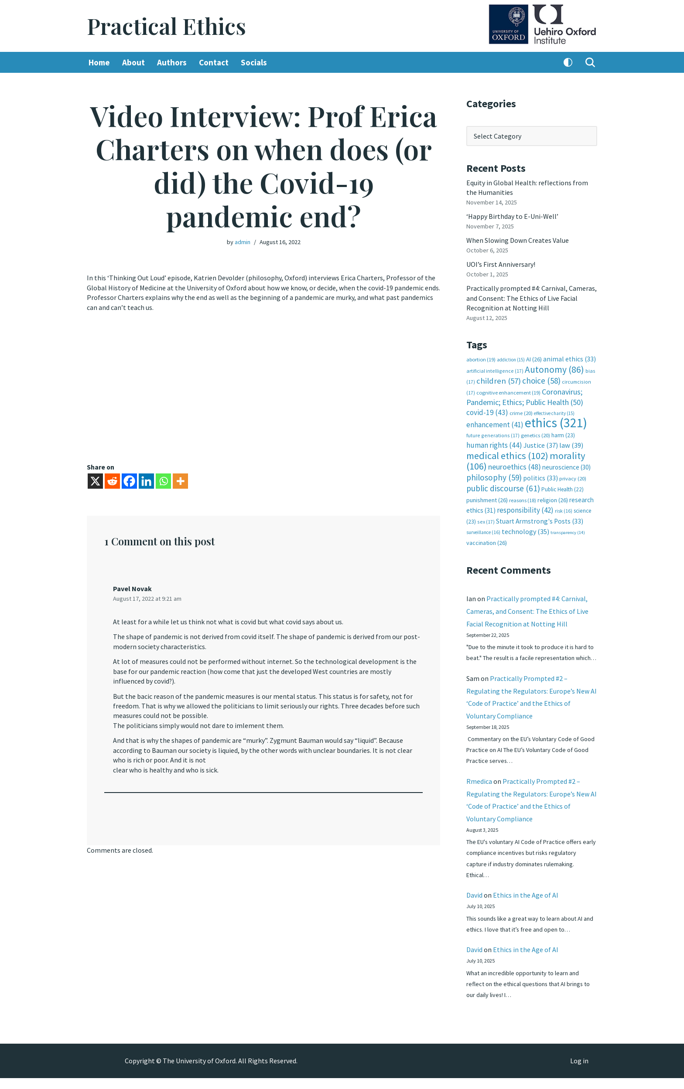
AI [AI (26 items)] (534, 359)
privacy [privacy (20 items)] (572, 477)
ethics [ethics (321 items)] (556, 422)
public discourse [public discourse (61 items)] (503, 487)
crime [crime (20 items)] (521, 412)
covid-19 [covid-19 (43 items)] (487, 411)
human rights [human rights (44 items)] (494, 444)
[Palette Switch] (568, 62)
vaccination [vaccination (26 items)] (486, 542)
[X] (95, 481)
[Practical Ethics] (166, 25)
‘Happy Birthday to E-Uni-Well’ (512, 216)
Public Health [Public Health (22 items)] (562, 488)
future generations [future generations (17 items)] (493, 434)
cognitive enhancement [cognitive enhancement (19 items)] (508, 391)
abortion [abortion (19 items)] (481, 359)
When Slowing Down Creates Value (517, 240)
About (133, 62)
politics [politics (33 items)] (540, 477)
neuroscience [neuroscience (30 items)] (566, 466)
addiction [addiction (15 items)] (511, 359)
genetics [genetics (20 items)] (535, 434)
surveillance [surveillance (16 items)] (483, 531)
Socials (254, 62)
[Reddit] (112, 481)
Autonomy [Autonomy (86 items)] (554, 369)
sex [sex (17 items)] (486, 520)
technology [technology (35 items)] (525, 530)
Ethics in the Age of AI (525, 906)
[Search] (590, 62)
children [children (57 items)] (498, 380)
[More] (180, 481)
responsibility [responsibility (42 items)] (525, 509)
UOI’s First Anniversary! (500, 264)
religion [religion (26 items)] (552, 499)
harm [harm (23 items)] (563, 434)
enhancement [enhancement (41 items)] (494, 424)
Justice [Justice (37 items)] (540, 444)
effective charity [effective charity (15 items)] (554, 412)
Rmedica (479, 791)
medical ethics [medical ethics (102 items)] (507, 455)
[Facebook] (129, 481)
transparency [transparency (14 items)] (568, 531)
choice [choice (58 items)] (541, 380)
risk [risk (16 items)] (563, 510)
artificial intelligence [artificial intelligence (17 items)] (494, 370)
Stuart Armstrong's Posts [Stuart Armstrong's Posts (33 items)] (539, 520)
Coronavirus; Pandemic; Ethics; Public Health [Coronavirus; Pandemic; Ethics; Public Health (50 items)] (524, 396)
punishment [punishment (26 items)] (487, 499)
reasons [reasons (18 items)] (522, 499)
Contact (214, 62)
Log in (579, 1072)
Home (99, 62)
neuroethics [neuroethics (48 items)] (514, 466)
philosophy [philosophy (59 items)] (494, 476)
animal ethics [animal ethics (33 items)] (569, 358)
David (474, 906)
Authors (172, 62)
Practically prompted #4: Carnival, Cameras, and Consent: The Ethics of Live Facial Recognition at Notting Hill (531, 297)
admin (242, 242)
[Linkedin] (146, 481)
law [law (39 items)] (571, 444)
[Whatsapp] (163, 481)
